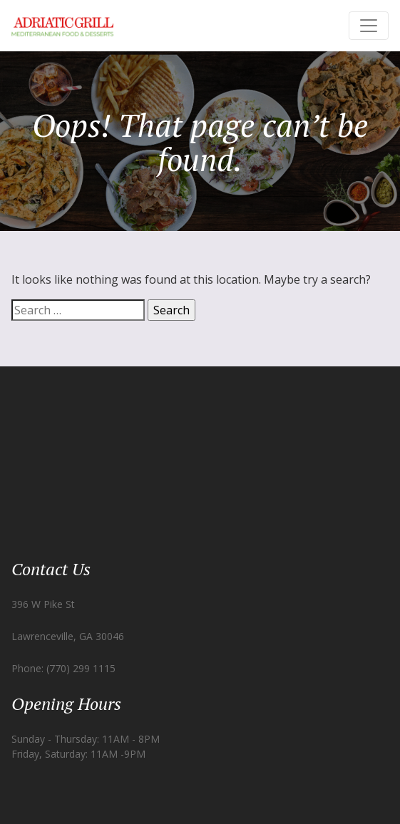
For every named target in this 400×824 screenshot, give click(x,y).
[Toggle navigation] (369, 25)
